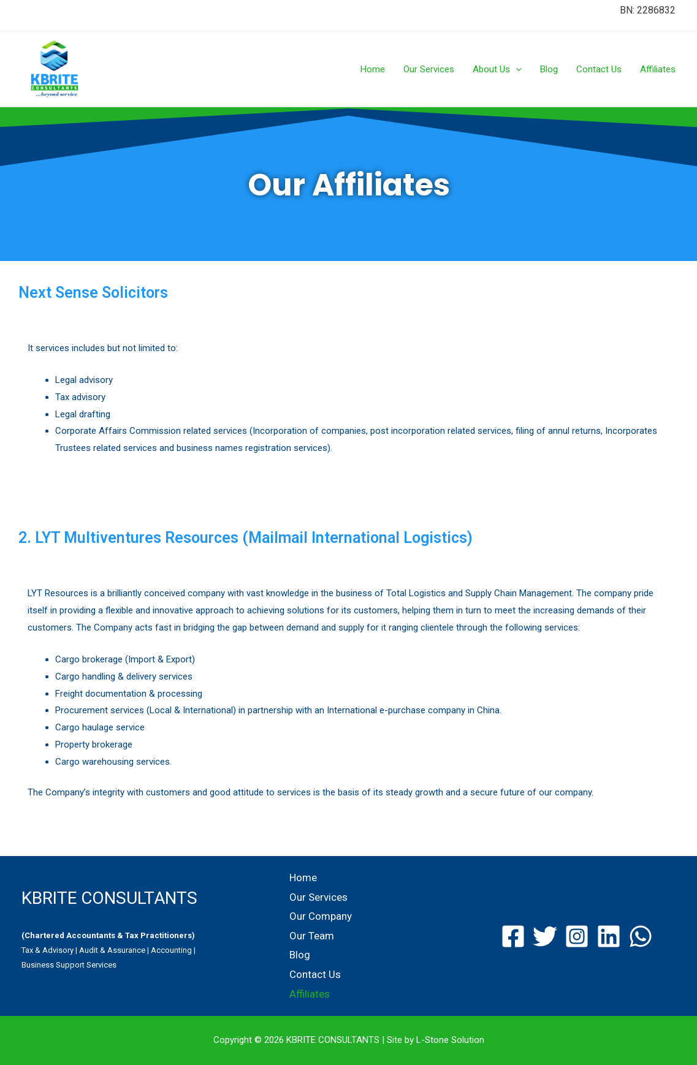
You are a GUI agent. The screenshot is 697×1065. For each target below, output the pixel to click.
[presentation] (516, 69)
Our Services (428, 69)
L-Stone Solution (450, 1039)
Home (372, 69)
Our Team (311, 936)
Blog (549, 69)
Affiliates (658, 69)
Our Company (320, 916)
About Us (497, 69)
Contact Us (599, 69)
